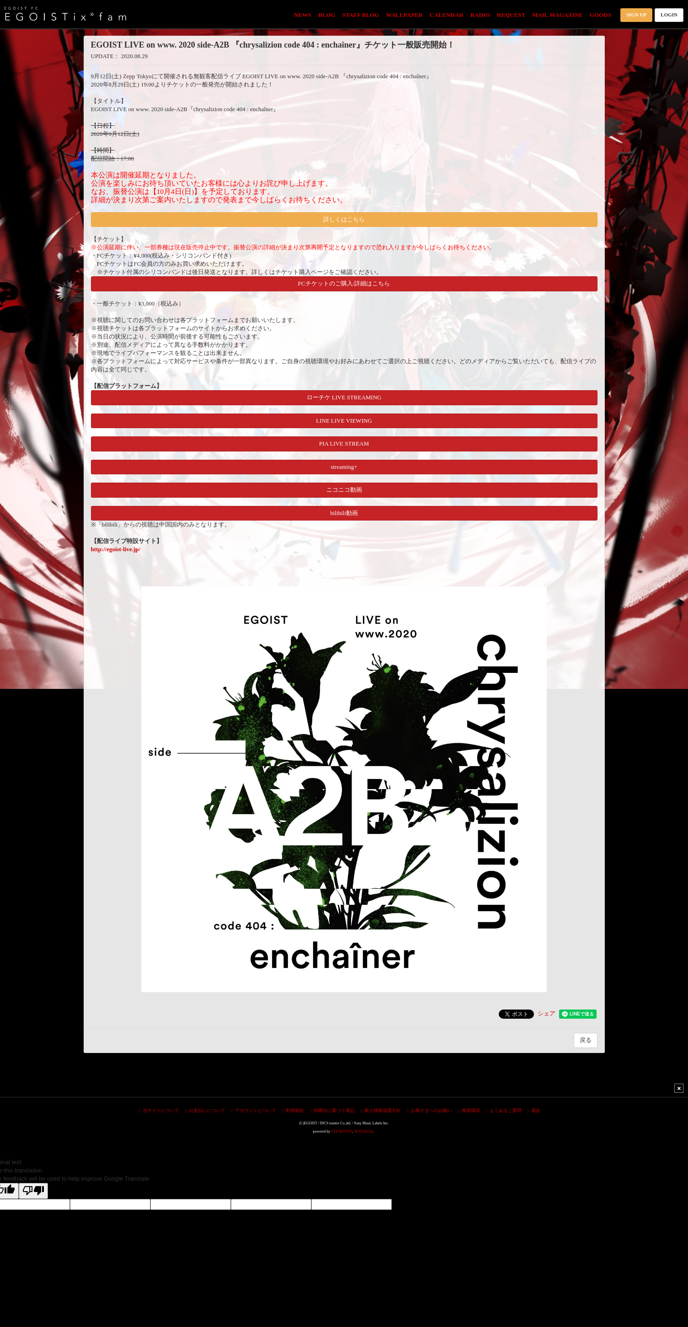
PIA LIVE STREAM (344, 443)
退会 (533, 1110)
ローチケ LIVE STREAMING (344, 397)
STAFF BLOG (360, 14)
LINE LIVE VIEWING (344, 420)
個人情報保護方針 (381, 1110)
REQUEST (511, 14)
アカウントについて (253, 1110)
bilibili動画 (344, 513)
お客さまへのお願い (429, 1110)
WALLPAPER (404, 14)
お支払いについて (205, 1110)
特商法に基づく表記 (332, 1110)
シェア (546, 1013)
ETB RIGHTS (341, 1131)
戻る (586, 1040)
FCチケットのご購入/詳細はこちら (344, 283)
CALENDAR (447, 14)
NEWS (302, 14)
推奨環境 (469, 1110)
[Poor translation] (33, 1191)
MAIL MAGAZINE (557, 14)
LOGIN (669, 14)
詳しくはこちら (344, 219)
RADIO (480, 14)
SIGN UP (636, 14)
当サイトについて (159, 1110)
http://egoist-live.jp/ (116, 549)
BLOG (327, 14)
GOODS (600, 14)
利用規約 (293, 1110)
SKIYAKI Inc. (364, 1131)
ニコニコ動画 (344, 489)
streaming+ (344, 466)
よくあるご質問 (503, 1110)
